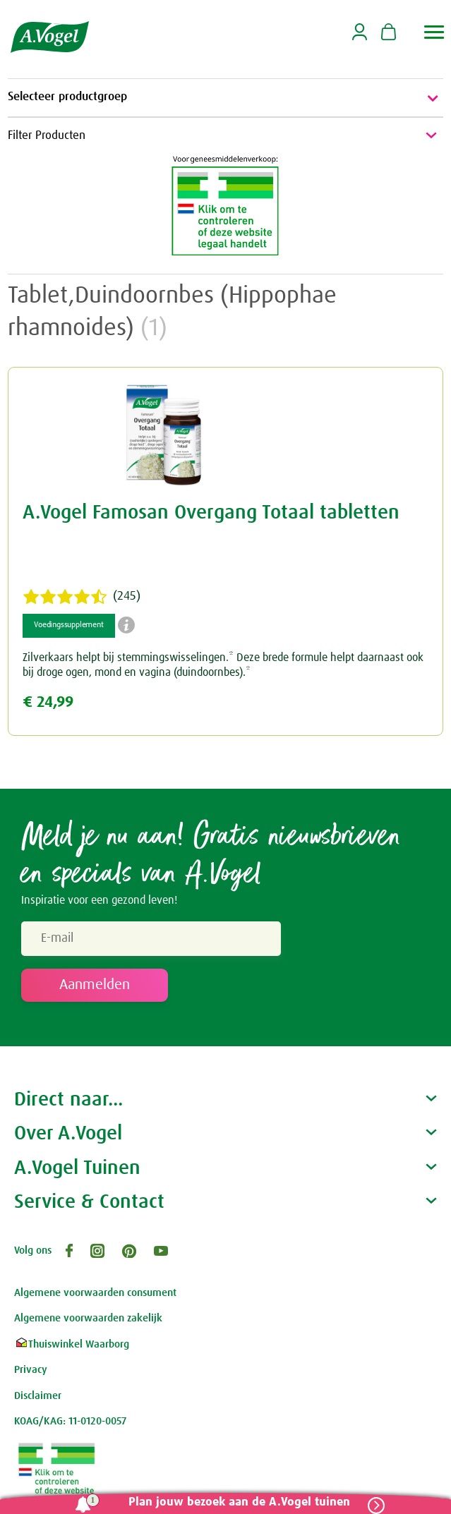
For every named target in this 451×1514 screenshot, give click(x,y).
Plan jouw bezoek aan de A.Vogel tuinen (239, 1502)
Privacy (30, 1369)
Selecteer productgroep (225, 98)
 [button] (434, 32)
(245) (81, 596)
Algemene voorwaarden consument (95, 1293)
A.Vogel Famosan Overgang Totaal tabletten (211, 513)
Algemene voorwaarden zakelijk (88, 1318)
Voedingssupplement (68, 625)
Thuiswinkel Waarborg (71, 1344)
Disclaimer (37, 1396)
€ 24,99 (48, 702)
